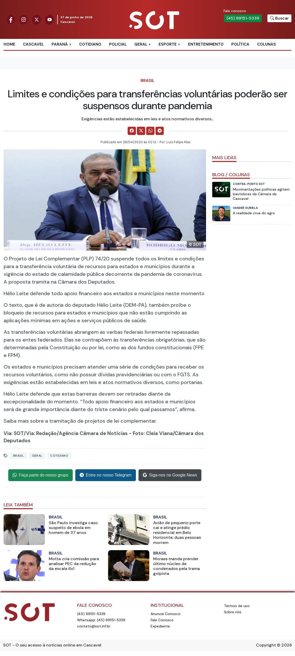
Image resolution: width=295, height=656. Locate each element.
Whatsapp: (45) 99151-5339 (101, 620)
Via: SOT (14, 433)
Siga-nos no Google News (170, 475)
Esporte (168, 44)
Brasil (147, 80)
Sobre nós (232, 612)
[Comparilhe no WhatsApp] (150, 131)
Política (240, 44)
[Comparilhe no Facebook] (132, 131)
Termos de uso (237, 605)
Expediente (160, 626)
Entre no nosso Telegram (106, 475)
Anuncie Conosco (166, 613)
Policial (118, 44)
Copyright (266, 645)
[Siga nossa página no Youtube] (49, 19)
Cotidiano (90, 44)
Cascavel (33, 44)
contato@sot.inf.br (93, 626)
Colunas (266, 44)
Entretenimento (206, 44)
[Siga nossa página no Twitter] (36, 19)
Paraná (60, 44)
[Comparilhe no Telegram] (159, 131)
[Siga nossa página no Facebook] (11, 19)
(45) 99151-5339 (243, 18)
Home (9, 44)
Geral (140, 44)
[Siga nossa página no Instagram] (24, 19)
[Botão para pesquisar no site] (279, 18)
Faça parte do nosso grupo (40, 475)
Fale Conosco (162, 620)
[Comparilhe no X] (141, 131)
